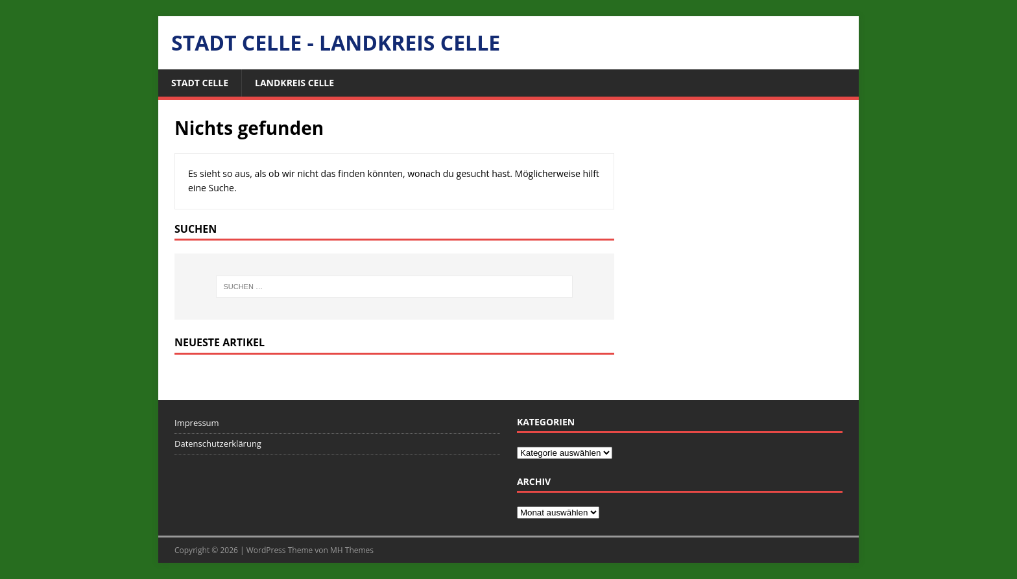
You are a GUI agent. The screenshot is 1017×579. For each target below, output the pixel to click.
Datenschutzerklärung (217, 443)
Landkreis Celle (294, 83)
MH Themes (352, 550)
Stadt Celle (199, 83)
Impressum (196, 423)
